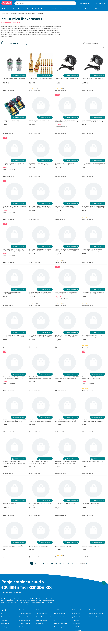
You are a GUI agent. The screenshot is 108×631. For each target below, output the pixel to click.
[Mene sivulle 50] (60, 563)
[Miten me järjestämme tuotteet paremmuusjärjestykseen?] (84, 43)
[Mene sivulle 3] (39, 563)
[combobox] (45, 3)
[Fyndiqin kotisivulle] (6, 3)
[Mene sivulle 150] (72, 563)
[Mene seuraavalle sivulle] (83, 563)
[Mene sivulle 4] (43, 563)
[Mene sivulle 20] (56, 563)
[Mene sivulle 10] (52, 563)
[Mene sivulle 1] (31, 563)
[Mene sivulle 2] (35, 563)
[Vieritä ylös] (104, 583)
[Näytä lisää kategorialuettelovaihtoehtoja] (106, 9)
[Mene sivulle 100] (68, 563)
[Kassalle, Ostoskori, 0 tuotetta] (100, 3)
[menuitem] (8, 9)
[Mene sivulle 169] (76, 563)
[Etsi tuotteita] (73, 3)
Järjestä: (88, 43)
